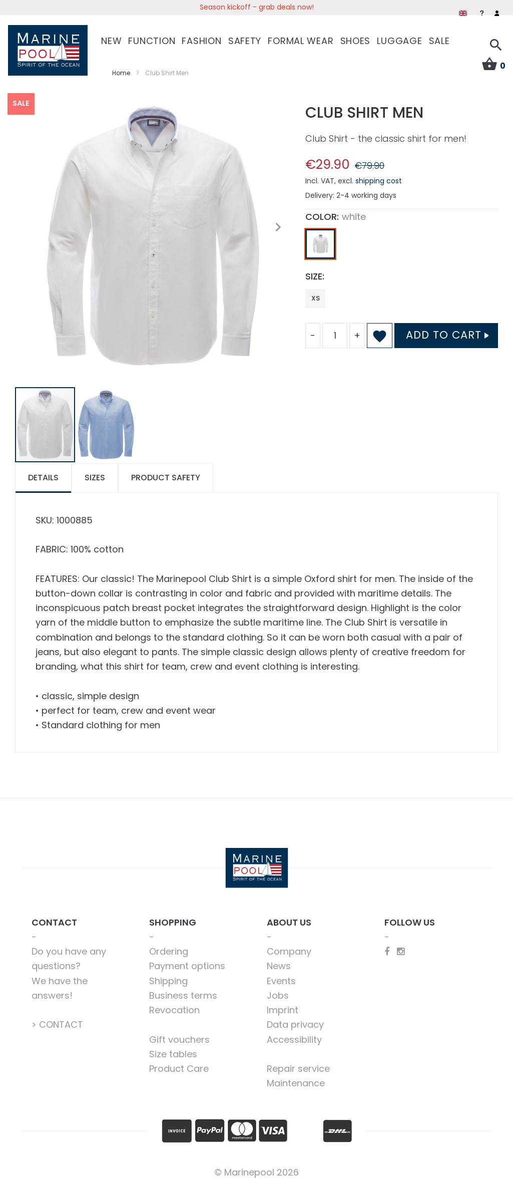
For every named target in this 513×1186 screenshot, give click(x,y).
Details (43, 476)
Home (121, 72)
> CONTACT (57, 1024)
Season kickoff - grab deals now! (257, 7)
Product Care (179, 1067)
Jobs (278, 994)
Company (289, 950)
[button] (277, 226)
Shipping (168, 980)
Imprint (282, 1009)
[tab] (43, 477)
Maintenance (296, 1082)
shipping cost (378, 180)
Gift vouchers (179, 1038)
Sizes (95, 476)
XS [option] (315, 297)
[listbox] (401, 245)
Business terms (183, 994)
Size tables (173, 1053)
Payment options (187, 965)
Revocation (174, 1009)
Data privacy (295, 1024)
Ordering (168, 950)
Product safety (165, 476)
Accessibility (294, 1038)
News (279, 965)
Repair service (298, 1067)
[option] (320, 243)
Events (281, 980)
